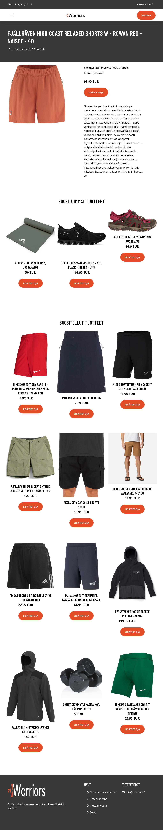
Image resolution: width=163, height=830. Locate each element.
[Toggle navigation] (11, 15)
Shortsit (39, 49)
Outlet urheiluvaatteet (103, 792)
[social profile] (31, 4)
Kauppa (146, 15)
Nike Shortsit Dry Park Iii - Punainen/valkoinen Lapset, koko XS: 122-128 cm (30, 388)
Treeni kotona (98, 799)
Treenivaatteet (21, 49)
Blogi (93, 812)
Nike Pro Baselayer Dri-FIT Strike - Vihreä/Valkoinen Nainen (132, 708)
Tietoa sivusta (98, 805)
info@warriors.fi (145, 4)
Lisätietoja (96, 92)
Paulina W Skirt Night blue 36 (81, 398)
